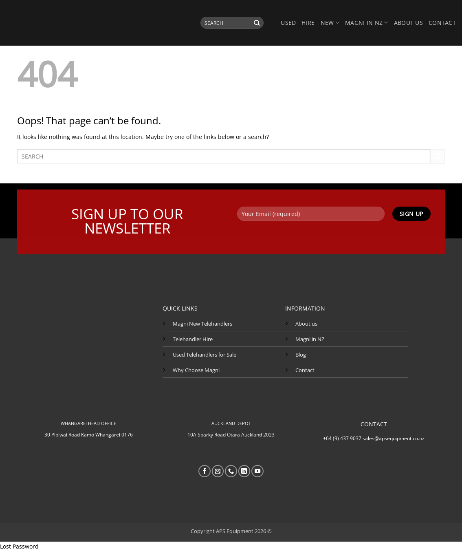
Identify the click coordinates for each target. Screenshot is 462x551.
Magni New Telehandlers (202, 323)
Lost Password (19, 546)
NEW (330, 23)
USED (288, 22)
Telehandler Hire (193, 339)
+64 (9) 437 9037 (342, 438)
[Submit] (257, 23)
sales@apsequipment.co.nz (394, 438)
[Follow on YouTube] (257, 471)
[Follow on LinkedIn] (244, 471)
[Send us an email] (218, 471)
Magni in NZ (309, 339)
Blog (300, 354)
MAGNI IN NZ (366, 23)
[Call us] (231, 471)
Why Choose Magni (196, 370)
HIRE (308, 22)
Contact (442, 22)
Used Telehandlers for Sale (204, 354)
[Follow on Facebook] (204, 471)
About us (408, 22)
